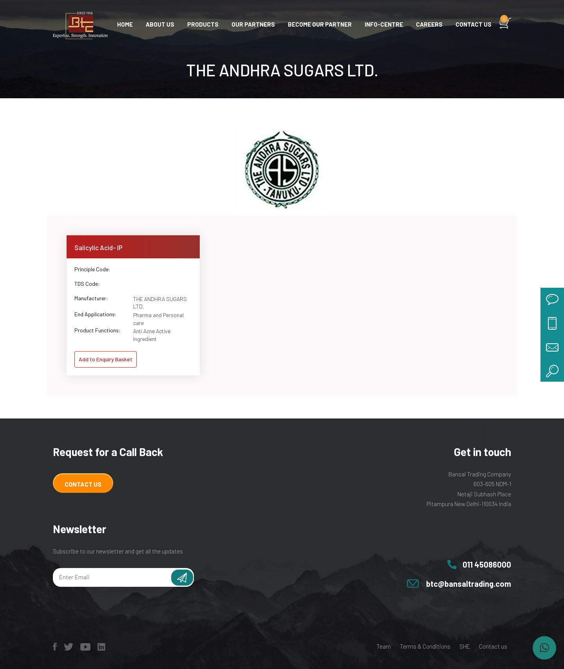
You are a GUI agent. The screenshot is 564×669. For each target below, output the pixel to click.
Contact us (474, 24)
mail (552, 346)
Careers (429, 24)
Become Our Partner (320, 24)
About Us (160, 24)
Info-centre (384, 24)
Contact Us (83, 484)
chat (552, 299)
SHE (464, 646)
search (552, 370)
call (552, 323)
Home (125, 24)
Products (203, 24)
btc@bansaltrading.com (468, 583)
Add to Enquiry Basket (105, 359)
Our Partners (253, 24)
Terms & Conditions (425, 646)
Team (383, 646)
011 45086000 (487, 564)
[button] (544, 648)
